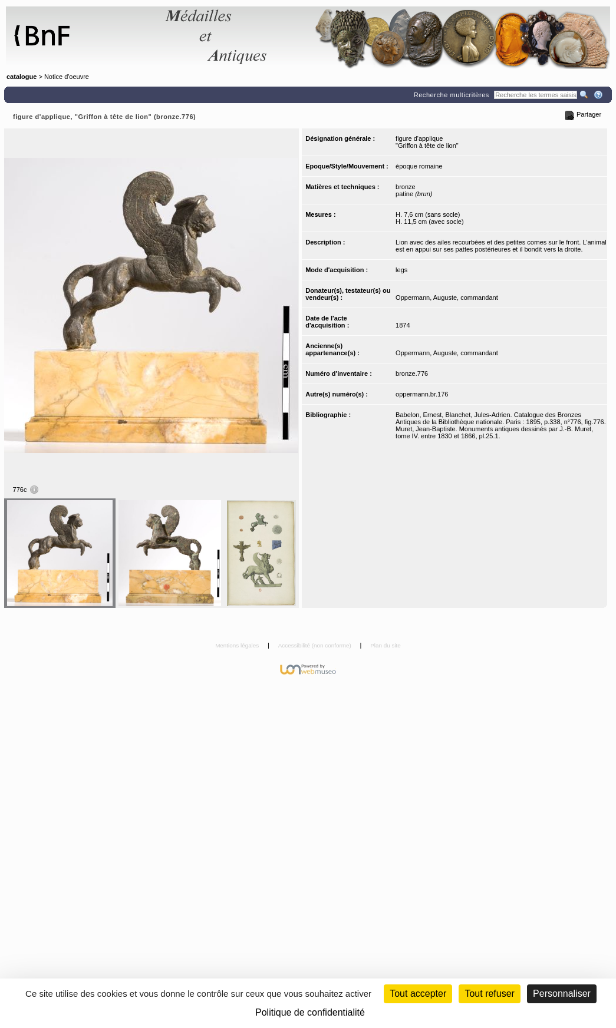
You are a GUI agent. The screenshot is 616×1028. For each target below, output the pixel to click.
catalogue (21, 76)
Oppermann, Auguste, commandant (447, 297)
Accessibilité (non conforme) (315, 645)
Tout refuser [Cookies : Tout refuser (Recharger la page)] (489, 994)
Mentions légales (238, 645)
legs (401, 269)
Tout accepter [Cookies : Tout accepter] (418, 994)
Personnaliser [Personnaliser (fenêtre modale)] (562, 994)
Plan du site (385, 645)
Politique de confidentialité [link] (310, 1012)
